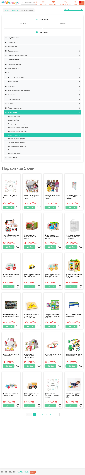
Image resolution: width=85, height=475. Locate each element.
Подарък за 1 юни (13, 135)
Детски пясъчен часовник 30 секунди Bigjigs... (52, 395)
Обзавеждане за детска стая (16, 55)
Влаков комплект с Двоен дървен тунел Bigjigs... (30, 236)
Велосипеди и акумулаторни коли (17, 90)
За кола (9, 103)
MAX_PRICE (62, 24)
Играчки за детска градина (16, 138)
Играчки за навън (12, 51)
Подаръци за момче (14, 153)
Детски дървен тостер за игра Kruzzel (11, 355)
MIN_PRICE (23, 24)
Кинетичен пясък (12, 60)
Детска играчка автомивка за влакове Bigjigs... (52, 236)
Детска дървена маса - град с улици (73, 315)
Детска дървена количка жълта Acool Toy (32, 275)
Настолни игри (11, 46)
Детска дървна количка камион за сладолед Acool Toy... (52, 276)
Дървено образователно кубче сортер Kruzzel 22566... (74, 276)
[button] (79, 51)
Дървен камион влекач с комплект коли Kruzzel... (74, 355)
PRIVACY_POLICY (23, 472)
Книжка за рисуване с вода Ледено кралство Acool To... (52, 315)
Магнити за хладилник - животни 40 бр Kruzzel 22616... (32, 196)
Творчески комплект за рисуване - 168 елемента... (73, 196)
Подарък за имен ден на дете (17, 131)
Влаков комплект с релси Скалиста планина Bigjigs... (30, 355)
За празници (15, 10)
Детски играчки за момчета (16, 142)
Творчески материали (13, 108)
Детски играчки (11, 82)
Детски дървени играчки (14, 77)
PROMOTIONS (11, 42)
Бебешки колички (12, 68)
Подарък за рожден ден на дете (17, 127)
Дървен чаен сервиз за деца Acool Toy (10, 394)
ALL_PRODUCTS (12, 38)
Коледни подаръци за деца (16, 124)
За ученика (10, 95)
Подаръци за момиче (14, 150)
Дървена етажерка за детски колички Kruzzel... (11, 315)
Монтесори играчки (13, 64)
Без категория (11, 73)
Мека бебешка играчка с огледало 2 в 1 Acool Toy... (11, 236)
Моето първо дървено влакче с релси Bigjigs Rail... (73, 395)
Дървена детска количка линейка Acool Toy (11, 275)
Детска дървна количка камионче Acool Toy (31, 394)
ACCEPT (32, 472)
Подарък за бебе (13, 120)
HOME (7, 10)
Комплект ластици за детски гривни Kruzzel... (10, 196)
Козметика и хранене (13, 99)
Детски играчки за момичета (16, 146)
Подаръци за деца (13, 116)
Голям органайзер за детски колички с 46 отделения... (73, 236)
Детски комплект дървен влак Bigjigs (53, 355)
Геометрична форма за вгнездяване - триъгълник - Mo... (31, 315)
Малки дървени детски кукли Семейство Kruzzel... (52, 196)
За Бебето (9, 86)
